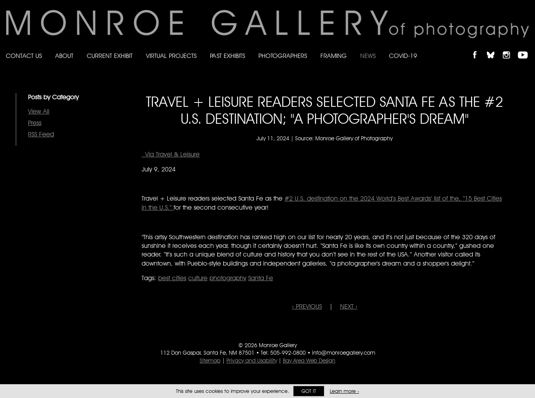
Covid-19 (403, 56)
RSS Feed (41, 134)
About (64, 56)
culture (198, 278)
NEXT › (348, 306)
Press (34, 122)
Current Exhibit (110, 56)
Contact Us (24, 56)
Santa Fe (260, 278)
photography (228, 278)
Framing (333, 56)
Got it (308, 391)
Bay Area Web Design (309, 360)
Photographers (282, 56)
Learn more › (344, 391)
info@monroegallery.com (343, 353)
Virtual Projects (171, 56)
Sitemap (210, 360)
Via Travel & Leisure (171, 154)
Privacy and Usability (251, 360)
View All (38, 111)
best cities (172, 278)
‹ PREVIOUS (307, 306)
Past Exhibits (227, 56)
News (368, 56)
